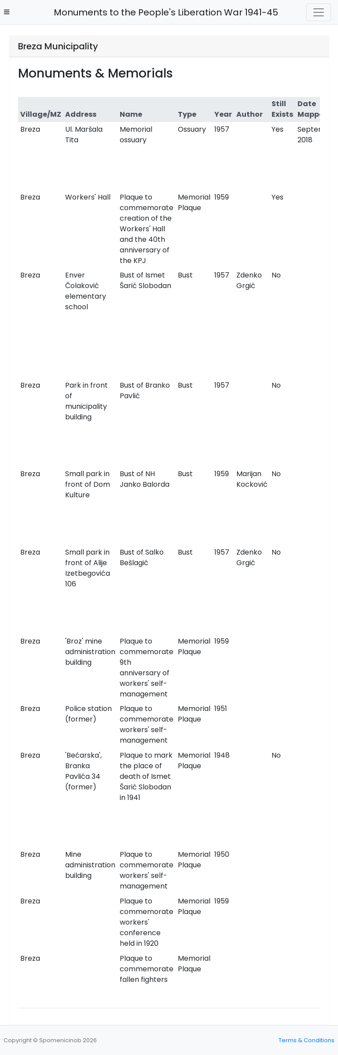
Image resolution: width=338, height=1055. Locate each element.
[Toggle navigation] (318, 12)
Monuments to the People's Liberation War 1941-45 (163, 12)
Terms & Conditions (306, 1040)
